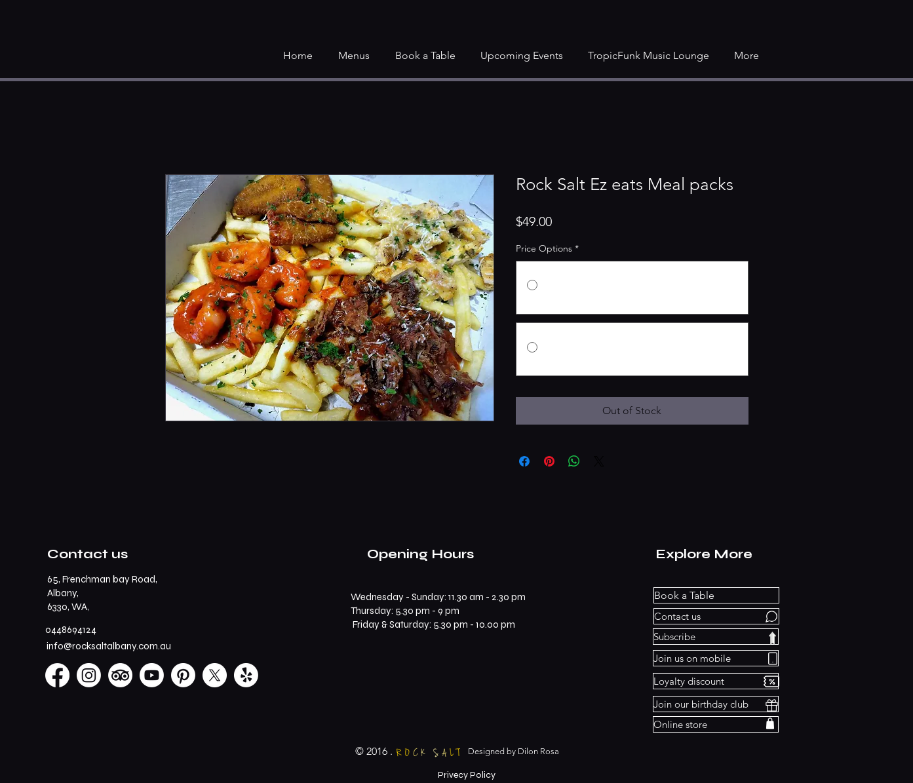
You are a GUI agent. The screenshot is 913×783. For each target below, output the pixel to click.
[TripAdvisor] (120, 675)
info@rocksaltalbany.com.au (109, 646)
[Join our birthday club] (716, 704)
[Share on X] (599, 461)
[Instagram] (89, 675)
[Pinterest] (183, 675)
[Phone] (773, 658)
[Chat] (771, 616)
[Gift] (771, 705)
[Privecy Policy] (466, 775)
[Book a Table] (716, 595)
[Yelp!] (246, 675)
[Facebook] (57, 675)
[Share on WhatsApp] (574, 461)
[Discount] (771, 681)
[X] (215, 675)
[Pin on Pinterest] (549, 461)
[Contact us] (716, 616)
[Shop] (770, 723)
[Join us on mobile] (716, 658)
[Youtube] (152, 675)
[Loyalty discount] (716, 681)
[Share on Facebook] (524, 461)
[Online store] (716, 724)
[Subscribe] (716, 636)
